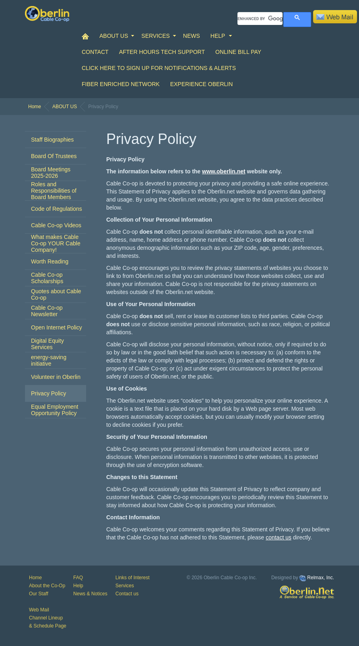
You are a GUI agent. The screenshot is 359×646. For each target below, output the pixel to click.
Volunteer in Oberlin (55, 377)
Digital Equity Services (47, 343)
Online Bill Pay (238, 52)
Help (78, 585)
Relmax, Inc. (320, 577)
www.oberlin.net (224, 171)
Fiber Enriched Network (121, 84)
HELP (217, 36)
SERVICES (155, 36)
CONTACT (95, 52)
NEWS (191, 36)
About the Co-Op (47, 585)
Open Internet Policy (56, 327)
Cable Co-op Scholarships (47, 278)
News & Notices (90, 594)
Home (34, 106)
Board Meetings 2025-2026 (50, 172)
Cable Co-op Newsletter (47, 310)
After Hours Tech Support (162, 52)
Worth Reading (49, 261)
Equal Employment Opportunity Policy (54, 409)
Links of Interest (133, 577)
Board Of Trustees (54, 156)
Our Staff (38, 594)
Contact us (127, 594)
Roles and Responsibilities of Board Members (53, 190)
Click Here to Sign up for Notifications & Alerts (159, 68)
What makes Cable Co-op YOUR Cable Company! (55, 243)
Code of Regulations (56, 209)
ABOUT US (113, 36)
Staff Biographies (52, 139)
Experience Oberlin (201, 84)
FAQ (78, 577)
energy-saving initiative (48, 360)
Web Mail (39, 610)
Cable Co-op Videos (56, 225)
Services (125, 585)
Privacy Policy (48, 393)
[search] (260, 18)
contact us (278, 537)
